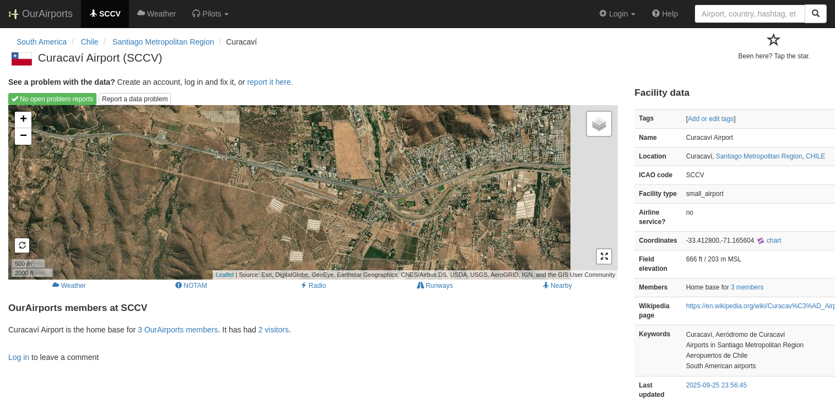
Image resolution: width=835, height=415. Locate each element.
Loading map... (311, 192)
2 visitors (273, 329)
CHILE (815, 156)
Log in (18, 357)
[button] (210, 14)
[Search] (816, 13)
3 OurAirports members (178, 329)
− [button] (23, 136)
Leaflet (225, 274)
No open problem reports (52, 99)
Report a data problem (135, 99)
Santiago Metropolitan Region (759, 156)
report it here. (270, 82)
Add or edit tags (711, 119)
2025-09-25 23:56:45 (716, 385)
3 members (747, 287)
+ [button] (23, 120)
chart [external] (769, 240)
